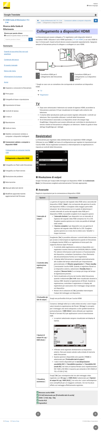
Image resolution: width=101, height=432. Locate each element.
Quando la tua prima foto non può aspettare (16, 53)
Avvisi (6, 82)
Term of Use (15, 421)
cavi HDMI (79, 40)
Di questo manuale (10, 65)
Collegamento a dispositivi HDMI (17, 158)
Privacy (7, 421)
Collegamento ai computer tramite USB (18, 151)
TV (41, 91)
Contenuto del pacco (11, 60)
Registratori (44, 95)
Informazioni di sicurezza (13, 77)
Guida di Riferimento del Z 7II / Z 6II (51, 20)
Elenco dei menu (10, 71)
